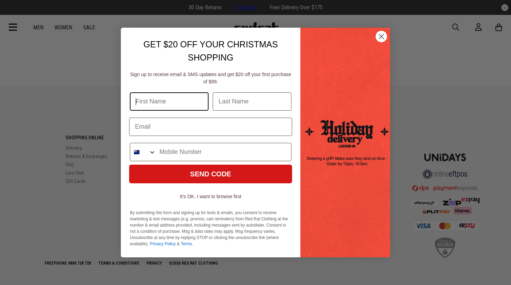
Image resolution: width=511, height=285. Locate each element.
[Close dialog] (381, 36)
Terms (186, 243)
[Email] (210, 127)
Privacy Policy (163, 243)
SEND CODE (210, 174)
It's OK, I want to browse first (210, 196)
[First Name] (169, 101)
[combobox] (143, 152)
